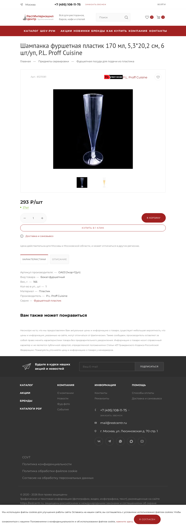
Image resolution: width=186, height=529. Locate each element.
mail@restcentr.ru (113, 423)
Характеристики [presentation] (34, 259)
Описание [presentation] (59, 259)
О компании (65, 392)
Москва (30, 4)
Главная (25, 61)
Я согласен (147, 519)
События (63, 409)
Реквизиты (102, 398)
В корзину (153, 218)
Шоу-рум (47, 30)
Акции (25, 392)
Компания (138, 30)
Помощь (139, 385)
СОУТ (26, 457)
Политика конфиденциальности (47, 464)
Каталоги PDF (31, 408)
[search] (126, 17)
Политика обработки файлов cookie (49, 471)
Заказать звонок (95, 4)
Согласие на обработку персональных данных (58, 478)
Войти (161, 4)
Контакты (158, 30)
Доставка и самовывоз (39, 236)
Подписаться (149, 366)
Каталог (26, 385)
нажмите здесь (124, 521)
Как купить (116, 30)
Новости (62, 398)
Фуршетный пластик (47, 300)
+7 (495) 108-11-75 (67, 4)
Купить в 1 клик (93, 227)
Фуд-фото (63, 403)
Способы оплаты (143, 392)
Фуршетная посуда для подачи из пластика (105, 61)
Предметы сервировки (53, 61)
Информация (105, 385)
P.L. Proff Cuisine (125, 77)
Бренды (98, 30)
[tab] (34, 260)
